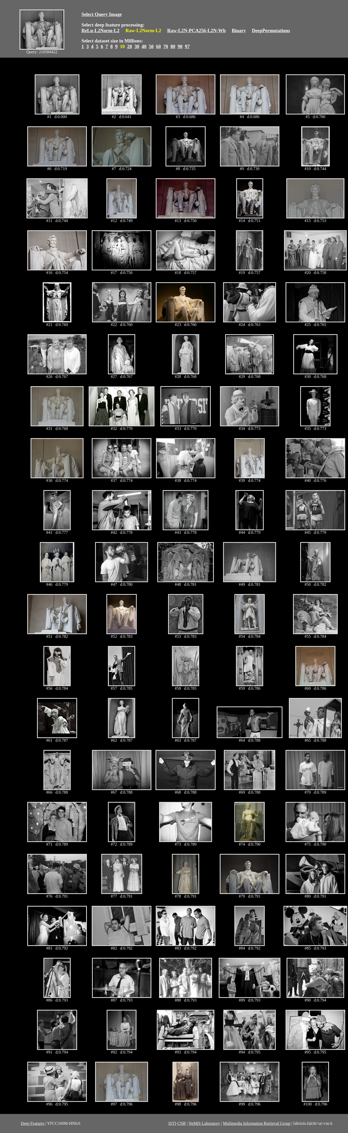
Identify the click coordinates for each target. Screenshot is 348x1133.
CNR (181, 1123)
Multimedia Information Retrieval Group (256, 1123)
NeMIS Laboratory (204, 1123)
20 (129, 46)
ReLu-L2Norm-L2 (100, 30)
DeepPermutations (271, 30)
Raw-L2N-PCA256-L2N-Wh (196, 30)
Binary (239, 30)
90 (180, 46)
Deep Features (32, 1123)
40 (144, 46)
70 (165, 46)
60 (158, 46)
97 (187, 46)
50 (151, 46)
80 (172, 46)
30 (136, 46)
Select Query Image (101, 14)
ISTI (172, 1123)
